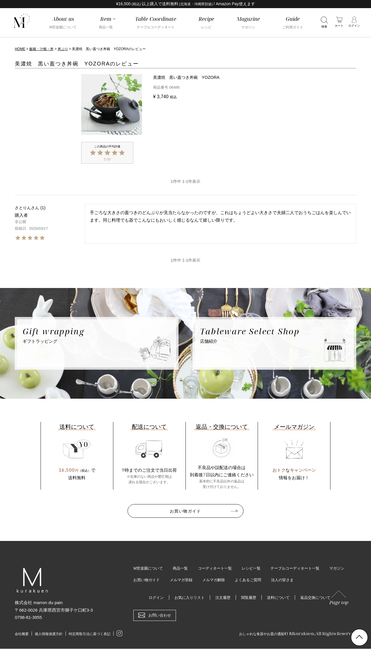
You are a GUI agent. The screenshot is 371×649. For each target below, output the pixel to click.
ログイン (152, 597)
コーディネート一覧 (219, 568)
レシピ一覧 (258, 568)
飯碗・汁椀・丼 (41, 49)
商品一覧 (183, 568)
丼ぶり (63, 49)
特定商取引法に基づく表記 (94, 634)
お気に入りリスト (187, 597)
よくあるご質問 (280, 580)
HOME (20, 49)
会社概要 (22, 634)
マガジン (141, 580)
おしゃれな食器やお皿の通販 (256, 633)
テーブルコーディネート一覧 (304, 568)
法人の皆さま (317, 580)
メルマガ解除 (244, 580)
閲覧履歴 (249, 597)
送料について (280, 597)
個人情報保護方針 (51, 634)
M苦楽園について (149, 568)
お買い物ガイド (185, 510)
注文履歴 (222, 597)
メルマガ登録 (210, 580)
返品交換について (319, 597)
